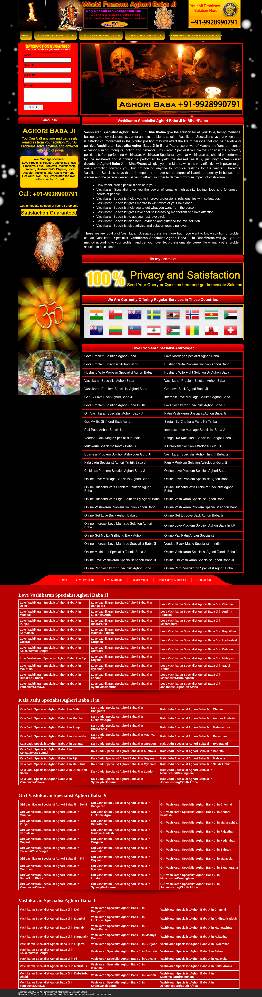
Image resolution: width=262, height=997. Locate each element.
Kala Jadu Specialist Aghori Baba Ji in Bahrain (192, 751)
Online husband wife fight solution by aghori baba (122, 499)
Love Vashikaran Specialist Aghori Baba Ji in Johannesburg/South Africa (190, 685)
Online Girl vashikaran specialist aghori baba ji (199, 560)
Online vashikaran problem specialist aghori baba (201, 507)
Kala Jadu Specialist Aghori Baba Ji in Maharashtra (195, 727)
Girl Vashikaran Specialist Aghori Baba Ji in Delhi (53, 804)
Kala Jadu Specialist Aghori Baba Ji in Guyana (122, 758)
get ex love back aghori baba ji (108, 397)
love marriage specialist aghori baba (191, 356)
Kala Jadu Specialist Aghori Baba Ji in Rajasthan (193, 736)
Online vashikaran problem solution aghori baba (119, 507)
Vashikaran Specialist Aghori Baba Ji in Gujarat (52, 944)
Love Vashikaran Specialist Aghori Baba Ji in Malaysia (197, 658)
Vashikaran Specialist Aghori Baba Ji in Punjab (52, 927)
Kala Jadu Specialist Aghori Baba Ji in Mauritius (52, 764)
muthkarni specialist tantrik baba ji (110, 446)
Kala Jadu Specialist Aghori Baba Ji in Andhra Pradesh (197, 718)
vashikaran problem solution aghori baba (194, 380)
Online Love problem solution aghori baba (195, 470)
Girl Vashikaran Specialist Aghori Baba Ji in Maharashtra (199, 822)
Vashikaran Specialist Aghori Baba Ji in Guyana (123, 958)
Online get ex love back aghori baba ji (193, 515)
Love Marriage (113, 579)
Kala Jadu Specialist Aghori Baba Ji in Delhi (50, 709)
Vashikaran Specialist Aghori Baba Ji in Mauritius (53, 966)
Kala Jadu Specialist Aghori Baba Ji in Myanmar (123, 764)
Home (26, 35)
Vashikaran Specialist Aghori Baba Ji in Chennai (193, 909)
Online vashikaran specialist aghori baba (194, 499)
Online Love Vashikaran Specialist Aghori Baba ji (120, 560)
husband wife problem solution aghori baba (196, 364)
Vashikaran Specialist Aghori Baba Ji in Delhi (50, 909)
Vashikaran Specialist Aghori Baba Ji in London (123, 975)
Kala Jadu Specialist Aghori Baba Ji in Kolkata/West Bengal (46, 751)
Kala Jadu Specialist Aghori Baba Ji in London (122, 771)
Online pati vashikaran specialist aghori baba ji (119, 568)
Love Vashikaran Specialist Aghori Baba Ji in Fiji (53, 658)
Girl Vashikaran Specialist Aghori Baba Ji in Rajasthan (197, 831)
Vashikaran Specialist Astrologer (195, 35)
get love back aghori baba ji (186, 389)
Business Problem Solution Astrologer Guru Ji (117, 454)
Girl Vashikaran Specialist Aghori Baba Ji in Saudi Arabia (199, 867)
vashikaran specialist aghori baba (109, 380)
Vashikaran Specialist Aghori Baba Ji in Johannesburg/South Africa (187, 984)
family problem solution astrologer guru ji (195, 462)
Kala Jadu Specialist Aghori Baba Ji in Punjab (51, 727)
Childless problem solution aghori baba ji (115, 470)
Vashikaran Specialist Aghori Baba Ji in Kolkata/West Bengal (46, 951)
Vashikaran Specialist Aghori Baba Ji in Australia (124, 951)
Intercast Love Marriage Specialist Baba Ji (195, 430)
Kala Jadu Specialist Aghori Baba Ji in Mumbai (52, 718)
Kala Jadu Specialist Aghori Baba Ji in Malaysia (192, 758)
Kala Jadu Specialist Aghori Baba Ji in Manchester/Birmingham (186, 771)
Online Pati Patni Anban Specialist (189, 535)
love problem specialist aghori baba (111, 364)
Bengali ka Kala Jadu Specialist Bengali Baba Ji (199, 438)
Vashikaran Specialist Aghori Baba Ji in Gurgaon (124, 944)
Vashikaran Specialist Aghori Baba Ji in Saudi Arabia (196, 966)
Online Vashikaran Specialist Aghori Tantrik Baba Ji (201, 552)
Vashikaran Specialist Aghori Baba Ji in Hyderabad (194, 944)
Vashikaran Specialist (172, 579)
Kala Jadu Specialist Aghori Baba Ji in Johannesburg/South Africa (186, 780)
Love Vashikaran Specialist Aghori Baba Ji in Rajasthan (198, 631)
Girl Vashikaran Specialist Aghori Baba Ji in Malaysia (196, 858)
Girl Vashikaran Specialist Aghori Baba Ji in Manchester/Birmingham (190, 876)
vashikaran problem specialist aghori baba (115, 389)
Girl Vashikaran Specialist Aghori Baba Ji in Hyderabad (197, 840)
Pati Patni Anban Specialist (103, 430)
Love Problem (85, 579)
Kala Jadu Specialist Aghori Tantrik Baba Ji (115, 462)
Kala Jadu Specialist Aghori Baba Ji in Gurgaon (123, 743)
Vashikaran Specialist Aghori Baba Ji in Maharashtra (196, 927)
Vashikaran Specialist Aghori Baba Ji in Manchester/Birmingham (187, 975)
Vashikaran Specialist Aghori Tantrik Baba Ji (196, 454)
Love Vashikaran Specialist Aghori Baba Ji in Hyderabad (198, 640)
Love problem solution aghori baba (110, 356)
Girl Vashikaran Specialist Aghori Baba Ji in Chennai (196, 804)
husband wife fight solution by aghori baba (196, 372)
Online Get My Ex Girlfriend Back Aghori (113, 535)
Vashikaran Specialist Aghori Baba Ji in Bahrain (192, 951)
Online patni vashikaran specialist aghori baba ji (200, 568)
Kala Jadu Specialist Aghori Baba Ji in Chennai (192, 709)
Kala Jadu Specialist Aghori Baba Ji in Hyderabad (194, 743)
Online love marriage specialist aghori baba (116, 479)
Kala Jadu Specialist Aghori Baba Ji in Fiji (48, 758)
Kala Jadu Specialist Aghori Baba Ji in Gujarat (51, 743)
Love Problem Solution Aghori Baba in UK (114, 405)
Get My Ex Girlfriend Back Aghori (108, 421)
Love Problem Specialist (55, 35)
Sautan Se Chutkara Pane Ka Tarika (190, 421)
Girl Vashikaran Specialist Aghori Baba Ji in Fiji (52, 858)
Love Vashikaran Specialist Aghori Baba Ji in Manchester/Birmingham (190, 676)
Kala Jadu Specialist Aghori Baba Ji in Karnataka (53, 736)
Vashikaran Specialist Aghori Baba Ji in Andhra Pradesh (198, 918)
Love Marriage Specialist (101, 35)
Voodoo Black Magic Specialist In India (112, 438)
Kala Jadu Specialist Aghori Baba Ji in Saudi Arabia (195, 764)
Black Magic (140, 579)
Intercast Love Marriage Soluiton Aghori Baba (197, 397)
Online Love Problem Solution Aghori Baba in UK (200, 525)
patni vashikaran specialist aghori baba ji (195, 413)
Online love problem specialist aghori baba (196, 479)
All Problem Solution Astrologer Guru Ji (192, 446)
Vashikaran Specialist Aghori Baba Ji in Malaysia (193, 958)
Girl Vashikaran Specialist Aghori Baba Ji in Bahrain (195, 849)
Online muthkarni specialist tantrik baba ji (115, 552)
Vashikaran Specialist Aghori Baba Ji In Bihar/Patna (162, 121)
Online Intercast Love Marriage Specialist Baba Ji (120, 543)
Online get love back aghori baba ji (111, 515)
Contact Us (203, 579)
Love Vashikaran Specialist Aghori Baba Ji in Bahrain (196, 649)
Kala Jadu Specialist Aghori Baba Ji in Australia (123, 751)
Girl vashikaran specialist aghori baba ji (113, 413)
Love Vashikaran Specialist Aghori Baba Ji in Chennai (197, 604)
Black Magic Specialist (145, 35)
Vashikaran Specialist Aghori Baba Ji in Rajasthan (194, 936)
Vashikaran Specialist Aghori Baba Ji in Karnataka (54, 936)
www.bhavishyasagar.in (99, 992)
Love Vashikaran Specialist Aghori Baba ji (195, 405)
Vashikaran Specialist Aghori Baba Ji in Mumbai (52, 918)
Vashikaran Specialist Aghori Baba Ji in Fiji (49, 958)
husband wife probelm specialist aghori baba (118, 372)
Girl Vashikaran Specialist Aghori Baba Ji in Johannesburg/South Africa (190, 885)
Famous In (49, 120)
